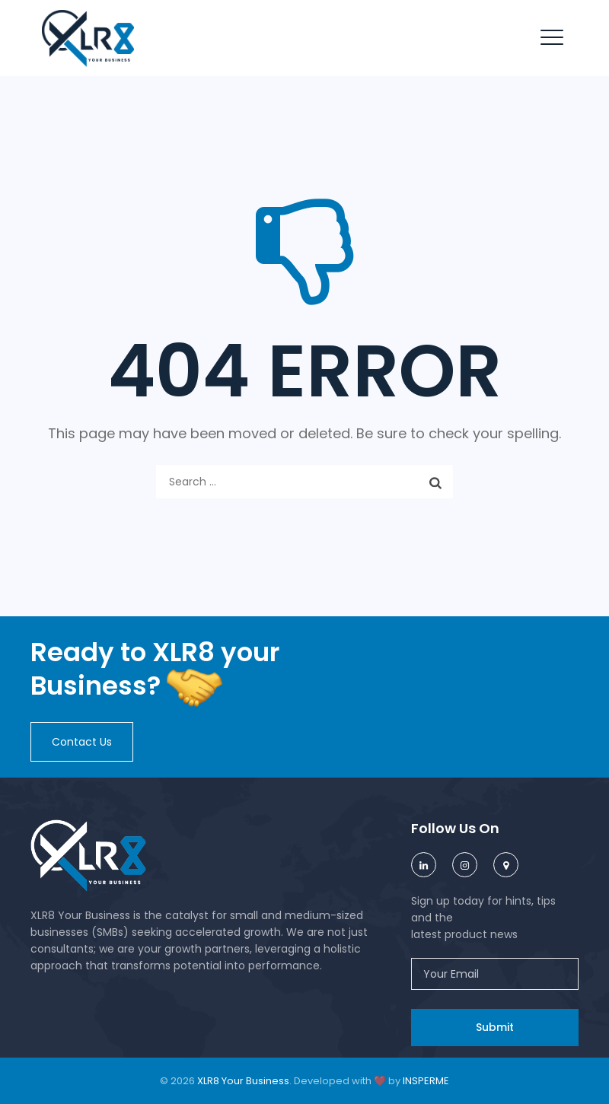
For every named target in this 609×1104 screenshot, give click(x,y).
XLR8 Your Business (243, 1081)
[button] (81, 742)
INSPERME (426, 1081)
